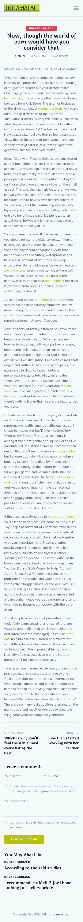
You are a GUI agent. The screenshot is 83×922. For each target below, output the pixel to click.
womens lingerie (50, 108)
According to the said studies (32, 868)
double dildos (65, 451)
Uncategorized (41, 28)
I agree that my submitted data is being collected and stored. (43, 825)
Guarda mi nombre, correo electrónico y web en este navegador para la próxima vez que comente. (44, 788)
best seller (53, 281)
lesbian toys (13, 98)
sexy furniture (14, 270)
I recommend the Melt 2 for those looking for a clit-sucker (37, 885)
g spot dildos (64, 516)
